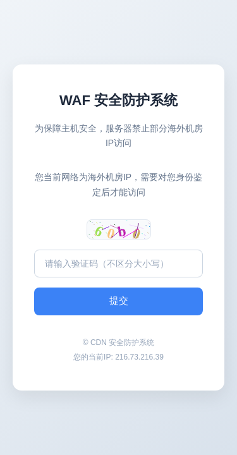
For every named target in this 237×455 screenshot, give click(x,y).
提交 (118, 300)
